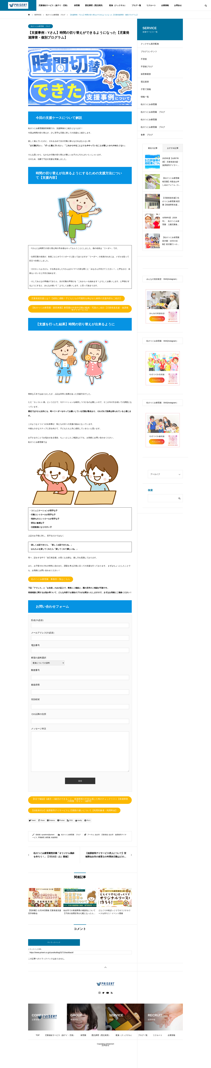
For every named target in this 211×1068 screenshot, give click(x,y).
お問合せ (178, 5)
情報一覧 (147, 111)
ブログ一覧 (136, 5)
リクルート (151, 5)
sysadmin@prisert (47, 835)
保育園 (77, 5)
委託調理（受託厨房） (94, 5)
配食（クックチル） (117, 5)
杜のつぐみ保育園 (151, 120)
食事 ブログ (149, 158)
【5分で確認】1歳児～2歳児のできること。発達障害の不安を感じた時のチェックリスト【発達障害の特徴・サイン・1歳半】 (80, 800)
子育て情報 (148, 101)
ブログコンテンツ (151, 54)
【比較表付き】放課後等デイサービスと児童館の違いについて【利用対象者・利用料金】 (74, 810)
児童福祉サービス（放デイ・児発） (53, 5)
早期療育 (41, 837)
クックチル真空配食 (152, 45)
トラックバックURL (34, 949)
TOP (38, 1035)
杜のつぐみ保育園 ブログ (155, 129)
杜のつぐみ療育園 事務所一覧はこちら (50, 579)
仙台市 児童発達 (101, 835)
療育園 (47, 837)
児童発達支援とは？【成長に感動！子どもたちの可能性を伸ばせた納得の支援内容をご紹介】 (76, 298)
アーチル (90, 835)
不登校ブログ (149, 73)
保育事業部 (148, 82)
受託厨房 (147, 92)
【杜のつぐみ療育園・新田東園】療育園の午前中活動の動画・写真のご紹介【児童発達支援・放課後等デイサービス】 (79, 309)
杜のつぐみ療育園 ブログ (40, 26)
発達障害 (54, 837)
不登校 (146, 64)
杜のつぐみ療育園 (151, 139)
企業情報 (165, 5)
